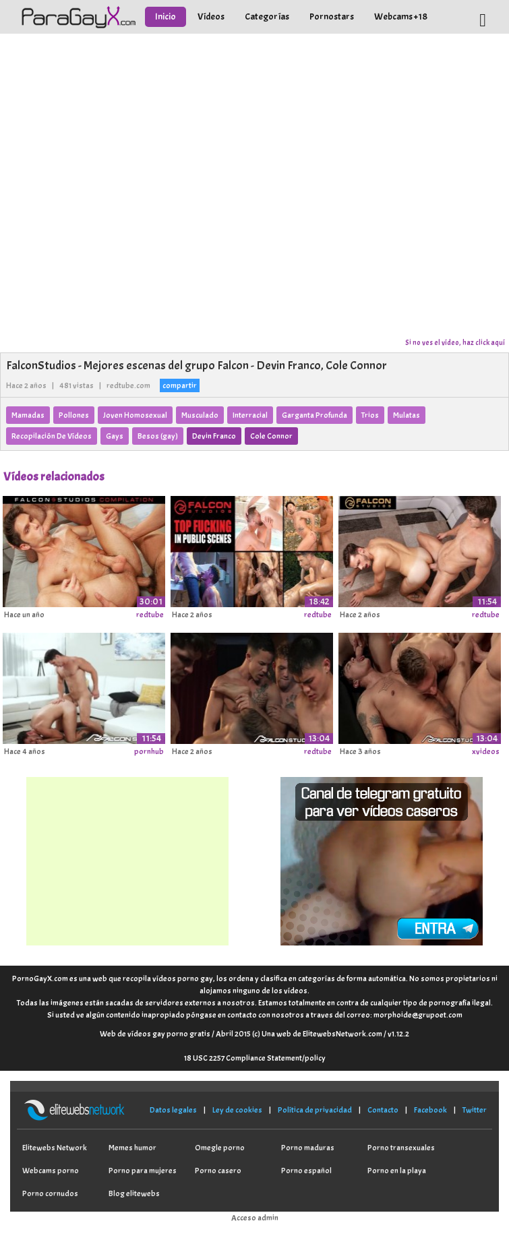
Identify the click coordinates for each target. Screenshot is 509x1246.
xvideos (486, 751)
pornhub (149, 751)
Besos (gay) (158, 436)
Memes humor (132, 1147)
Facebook (430, 1109)
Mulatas (406, 415)
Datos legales (173, 1109)
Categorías (267, 16)
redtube (150, 614)
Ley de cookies (237, 1109)
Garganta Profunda (314, 415)
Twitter (474, 1109)
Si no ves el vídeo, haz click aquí (455, 342)
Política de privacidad (315, 1109)
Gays (114, 436)
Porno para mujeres (143, 1170)
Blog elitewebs (134, 1193)
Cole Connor (271, 436)
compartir (179, 385)
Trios (370, 415)
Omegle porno (220, 1147)
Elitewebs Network (54, 1147)
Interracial (250, 415)
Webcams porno (50, 1170)
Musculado (199, 415)
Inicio (165, 16)
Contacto (382, 1109)
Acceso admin (254, 1217)
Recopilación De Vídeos (51, 436)
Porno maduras (307, 1147)
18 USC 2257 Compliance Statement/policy (255, 1058)
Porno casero (218, 1170)
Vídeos (211, 16)
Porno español (306, 1170)
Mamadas (27, 415)
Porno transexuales (401, 1147)
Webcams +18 (400, 16)
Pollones (74, 415)
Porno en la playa (396, 1170)
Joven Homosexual (135, 415)
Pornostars (331, 16)
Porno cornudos (50, 1193)
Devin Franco (214, 436)
